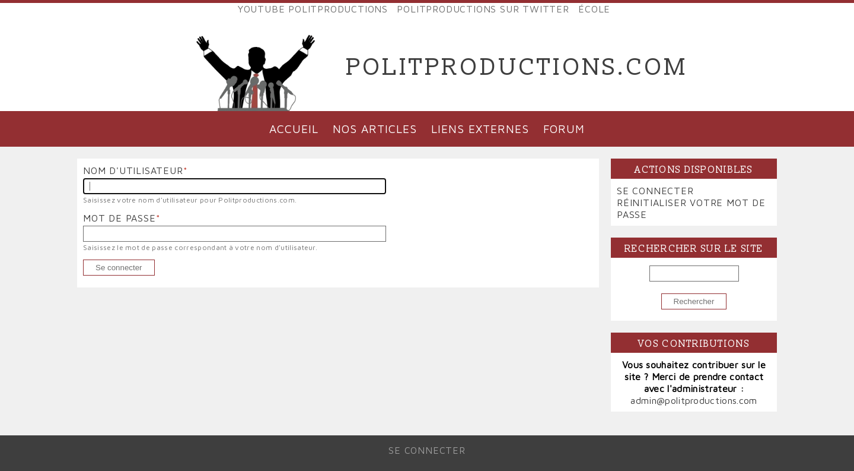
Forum (564, 128)
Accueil (293, 128)
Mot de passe (119, 218)
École (594, 9)
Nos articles (375, 128)
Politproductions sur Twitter (483, 9)
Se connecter (655, 190)
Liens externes (479, 128)
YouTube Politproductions (313, 9)
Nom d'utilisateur (133, 170)
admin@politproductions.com (693, 400)
